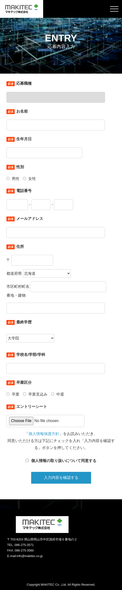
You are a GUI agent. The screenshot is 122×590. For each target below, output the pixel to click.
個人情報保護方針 (44, 434)
